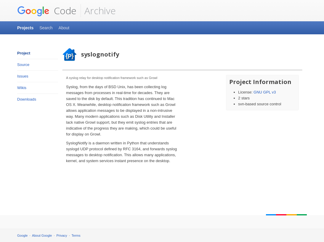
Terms (76, 235)
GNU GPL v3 (265, 92)
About (64, 27)
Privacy (62, 235)
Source (23, 64)
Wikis (21, 87)
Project (23, 53)
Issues (22, 76)
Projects (25, 27)
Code (46, 10)
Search (45, 27)
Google (22, 235)
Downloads (26, 99)
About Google (42, 235)
